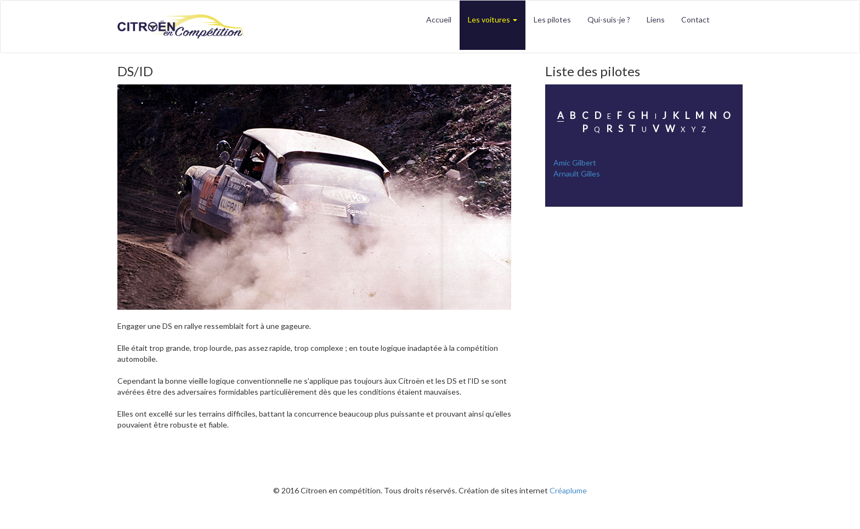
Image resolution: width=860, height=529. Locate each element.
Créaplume (568, 490)
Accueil (438, 19)
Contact (695, 19)
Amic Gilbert (574, 162)
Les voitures (492, 19)
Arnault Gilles (576, 173)
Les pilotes (552, 19)
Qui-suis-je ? (608, 19)
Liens (656, 19)
